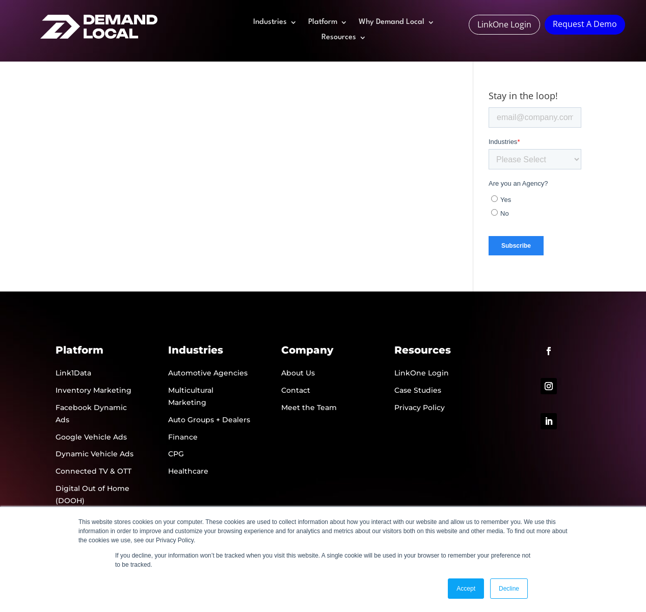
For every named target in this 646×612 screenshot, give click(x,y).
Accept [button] (465, 588)
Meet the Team (309, 407)
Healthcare (188, 471)
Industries (270, 22)
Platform (322, 22)
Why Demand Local (391, 22)
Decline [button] (509, 588)
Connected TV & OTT (93, 471)
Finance (183, 437)
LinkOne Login (504, 24)
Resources (338, 37)
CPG (176, 453)
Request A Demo (585, 24)
